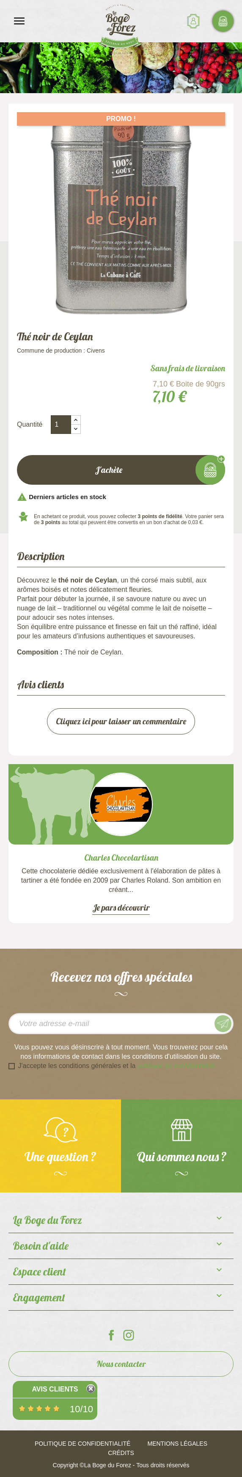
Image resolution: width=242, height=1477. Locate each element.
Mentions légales (177, 1443)
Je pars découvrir (121, 908)
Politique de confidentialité (82, 1443)
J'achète (121, 470)
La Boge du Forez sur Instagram (128, 1335)
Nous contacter (121, 1363)
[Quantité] (61, 424)
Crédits (121, 1452)
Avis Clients (55, 1389)
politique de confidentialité (176, 1065)
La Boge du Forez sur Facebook (111, 1335)
